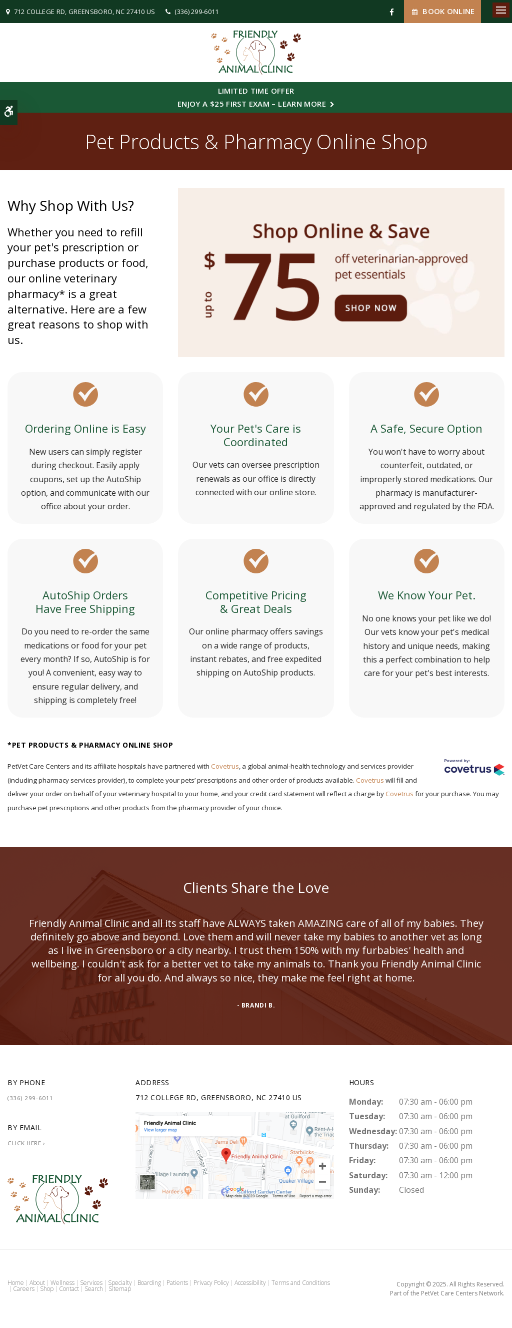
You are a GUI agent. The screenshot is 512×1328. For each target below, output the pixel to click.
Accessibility (250, 1282)
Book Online (442, 11)
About (37, 1282)
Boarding (149, 1282)
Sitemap (119, 1288)
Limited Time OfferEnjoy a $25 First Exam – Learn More (252, 97)
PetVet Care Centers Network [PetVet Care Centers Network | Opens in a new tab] (462, 1293)
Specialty (120, 1282)
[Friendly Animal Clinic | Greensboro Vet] (235, 1154)
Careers (23, 1288)
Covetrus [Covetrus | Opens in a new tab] (225, 766)
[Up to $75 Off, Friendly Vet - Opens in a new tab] (341, 271)
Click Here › (27, 1143)
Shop (47, 1288)
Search (93, 1288)
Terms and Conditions (301, 1282)
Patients (177, 1282)
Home (16, 1282)
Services (91, 1282)
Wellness (62, 1282)
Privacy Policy (211, 1282)
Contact (69, 1288)
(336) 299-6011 (196, 11)
